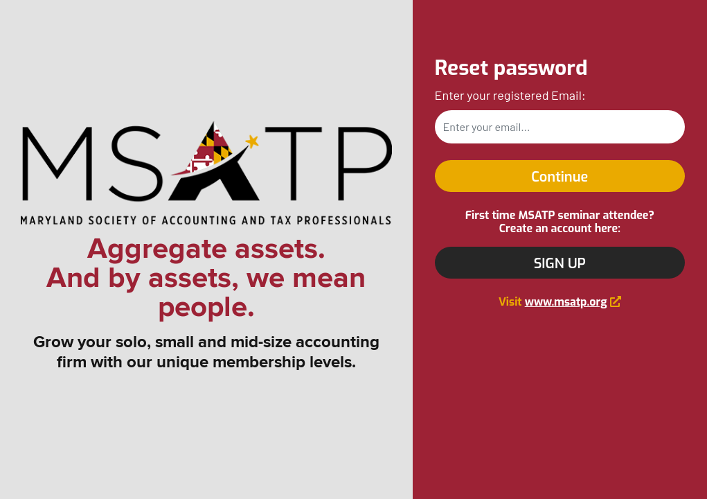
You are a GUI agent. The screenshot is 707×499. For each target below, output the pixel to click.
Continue (559, 177)
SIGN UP (560, 263)
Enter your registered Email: (510, 95)
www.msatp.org (566, 302)
